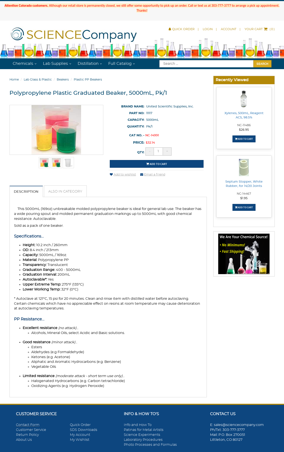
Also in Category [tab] (66, 191)
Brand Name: (132, 106)
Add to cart (156, 164)
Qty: (140, 152)
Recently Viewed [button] (232, 80)
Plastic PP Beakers (88, 79)
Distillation (88, 64)
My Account (80, 435)
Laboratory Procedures (143, 440)
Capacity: (136, 119)
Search (262, 63)
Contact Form (27, 425)
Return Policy (27, 435)
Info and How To (138, 425)
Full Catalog (120, 64)
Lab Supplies (55, 64)
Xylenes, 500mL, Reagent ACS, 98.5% (244, 115)
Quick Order (181, 29)
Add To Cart (244, 138)
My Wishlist (79, 440)
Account (228, 29)
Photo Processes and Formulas (150, 444)
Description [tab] (26, 191)
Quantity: (135, 126)
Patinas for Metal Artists (143, 430)
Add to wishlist (123, 174)
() (260, 29)
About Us (24, 440)
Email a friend (152, 174)
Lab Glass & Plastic (38, 79)
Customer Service (31, 430)
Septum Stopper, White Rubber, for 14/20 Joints (244, 184)
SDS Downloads (83, 430)
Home (14, 79)
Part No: (136, 113)
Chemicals (23, 64)
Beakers (63, 79)
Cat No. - (136, 135)
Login (208, 29)
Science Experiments (142, 435)
